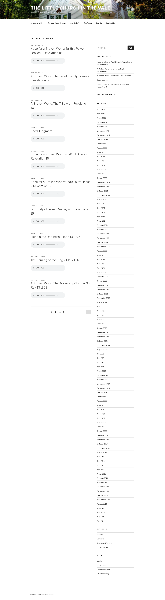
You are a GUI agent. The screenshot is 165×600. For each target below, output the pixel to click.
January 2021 (102, 380)
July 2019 (100, 457)
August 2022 (102, 302)
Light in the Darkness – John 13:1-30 (55, 237)
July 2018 (100, 508)
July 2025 (100, 152)
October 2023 (102, 242)
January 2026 (102, 127)
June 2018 (101, 512)
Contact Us (110, 23)
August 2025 (102, 148)
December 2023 (103, 234)
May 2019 (100, 465)
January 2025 (102, 178)
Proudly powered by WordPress (42, 595)
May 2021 (100, 362)
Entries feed (101, 565)
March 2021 (101, 371)
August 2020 (102, 401)
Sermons (100, 539)
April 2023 (101, 268)
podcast (100, 535)
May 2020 (101, 414)
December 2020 (103, 384)
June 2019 (101, 461)
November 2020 (103, 388)
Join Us (99, 23)
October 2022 (102, 294)
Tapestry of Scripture (105, 543)
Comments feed (103, 570)
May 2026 (101, 109)
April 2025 (101, 165)
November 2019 (103, 440)
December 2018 (103, 487)
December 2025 (103, 131)
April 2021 (100, 367)
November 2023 (103, 238)
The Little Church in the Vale (71, 8)
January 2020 (102, 431)
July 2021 (100, 354)
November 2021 (103, 337)
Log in (99, 561)
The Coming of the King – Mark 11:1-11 (56, 260)
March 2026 (101, 118)
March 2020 (101, 422)
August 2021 (102, 350)
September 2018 (103, 500)
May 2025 (101, 161)
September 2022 (103, 298)
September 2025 (103, 144)
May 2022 (100, 311)
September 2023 (103, 247)
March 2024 (101, 221)
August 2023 (102, 251)
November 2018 (103, 491)
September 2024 (103, 195)
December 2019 (103, 435)
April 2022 (101, 315)
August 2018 (102, 504)
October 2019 (102, 444)
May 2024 (101, 212)
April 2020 (101, 418)
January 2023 (102, 281)
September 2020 (103, 397)
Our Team (88, 23)
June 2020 (101, 410)
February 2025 (102, 174)
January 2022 (102, 328)
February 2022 (102, 324)
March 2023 (101, 272)
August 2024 (102, 199)
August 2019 (102, 452)
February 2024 (102, 225)
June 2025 (101, 157)
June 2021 (100, 358)
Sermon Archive (37, 23)
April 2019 (100, 470)
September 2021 (103, 345)
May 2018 (100, 517)
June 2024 (101, 208)
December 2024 (103, 182)
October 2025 (102, 139)
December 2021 (103, 332)
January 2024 (102, 230)
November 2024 (103, 187)
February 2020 (102, 427)
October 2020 (102, 392)
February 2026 (102, 122)
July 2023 (100, 255)
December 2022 (103, 285)
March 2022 (101, 320)
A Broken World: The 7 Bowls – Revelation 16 (114, 76)
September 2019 (103, 448)
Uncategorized (102, 547)
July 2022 (100, 307)
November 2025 (103, 135)
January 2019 (102, 482)
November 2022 (103, 289)
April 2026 (101, 114)
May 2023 (100, 264)
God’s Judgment (41, 131)
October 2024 (102, 191)
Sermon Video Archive (57, 23)
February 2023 (102, 277)
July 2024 (100, 204)
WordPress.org (103, 574)
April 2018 (100, 521)
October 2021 (102, 341)
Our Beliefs (75, 23)
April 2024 (101, 217)
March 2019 (101, 474)
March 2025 (101, 169)
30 (65, 312)
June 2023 (101, 259)
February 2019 (102, 478)
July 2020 (100, 405)
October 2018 (102, 495)
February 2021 (102, 375)
